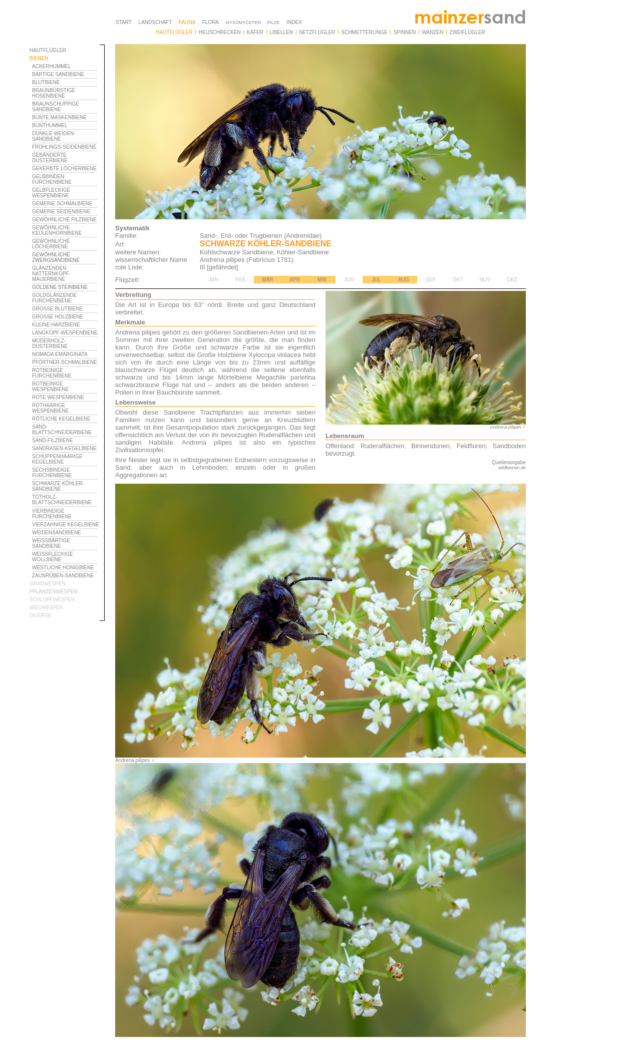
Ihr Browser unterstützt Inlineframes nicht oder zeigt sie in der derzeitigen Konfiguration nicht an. (67, 504)
